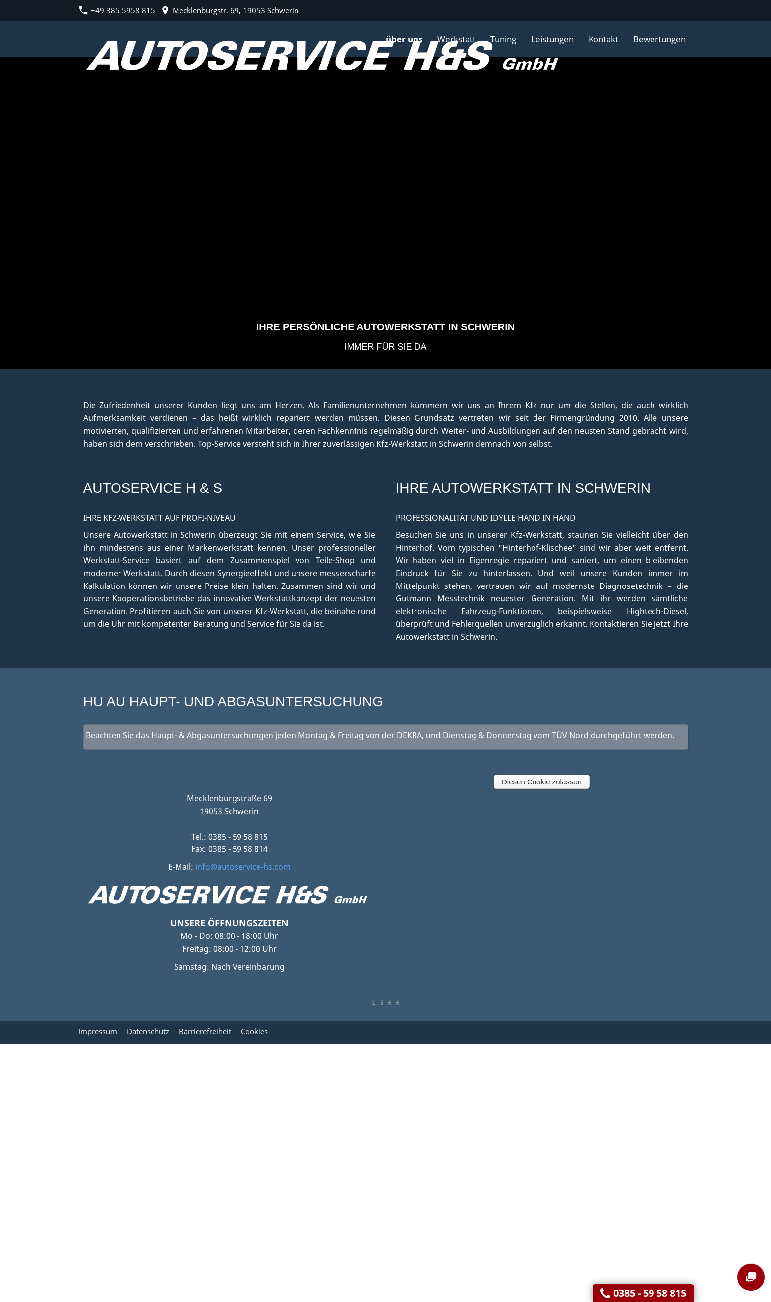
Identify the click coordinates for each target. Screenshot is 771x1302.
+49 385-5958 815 (117, 10)
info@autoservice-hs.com (243, 866)
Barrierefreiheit (205, 1031)
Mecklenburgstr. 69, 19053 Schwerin (229, 10)
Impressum (97, 1031)
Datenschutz (148, 1031)
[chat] (751, 1277)
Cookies (254, 1031)
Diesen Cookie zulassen (542, 782)
